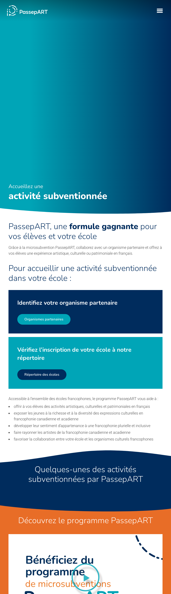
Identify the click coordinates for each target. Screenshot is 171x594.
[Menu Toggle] (160, 11)
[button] (85, 577)
